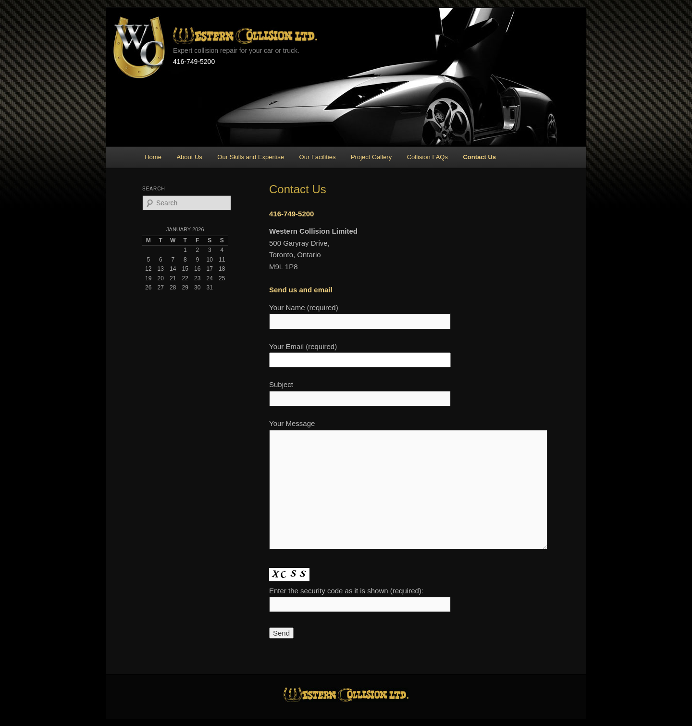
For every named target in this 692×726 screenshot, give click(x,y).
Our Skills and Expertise (250, 157)
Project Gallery (371, 157)
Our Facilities (317, 157)
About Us (189, 157)
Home (153, 157)
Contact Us (479, 157)
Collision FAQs (427, 157)
